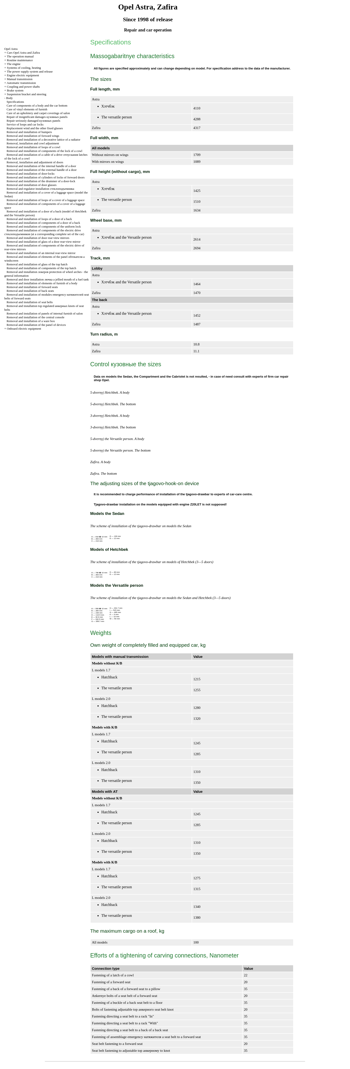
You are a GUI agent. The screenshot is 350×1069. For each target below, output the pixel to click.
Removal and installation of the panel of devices (36, 325)
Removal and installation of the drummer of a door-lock (41, 181)
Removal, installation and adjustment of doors (35, 162)
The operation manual (20, 56)
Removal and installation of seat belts (30, 302)
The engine (14, 64)
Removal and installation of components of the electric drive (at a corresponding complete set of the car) (44, 232)
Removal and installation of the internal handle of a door (41, 166)
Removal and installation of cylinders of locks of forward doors (45, 177)
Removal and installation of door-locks (31, 173)
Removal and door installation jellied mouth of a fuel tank (48, 279)
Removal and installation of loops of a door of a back (39, 219)
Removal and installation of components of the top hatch (41, 268)
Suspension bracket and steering (26, 94)
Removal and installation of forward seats (32, 287)
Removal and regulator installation (40, 188)
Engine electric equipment (23, 75)
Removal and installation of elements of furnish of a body (42, 283)
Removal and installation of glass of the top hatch (37, 264)
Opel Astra (10, 49)
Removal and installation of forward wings (33, 136)
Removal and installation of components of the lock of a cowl (44, 151)
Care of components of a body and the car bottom (37, 105)
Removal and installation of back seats (30, 291)
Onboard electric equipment (24, 328)
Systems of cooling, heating (24, 67)
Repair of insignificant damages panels (37, 117)
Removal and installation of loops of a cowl (33, 147)
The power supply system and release (30, 71)
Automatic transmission (21, 83)
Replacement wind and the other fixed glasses (35, 128)
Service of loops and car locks (25, 124)
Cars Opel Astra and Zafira (23, 52)
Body (9, 98)
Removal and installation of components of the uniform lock (44, 226)
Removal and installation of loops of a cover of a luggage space (45, 200)
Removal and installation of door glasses (31, 185)
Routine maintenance (20, 60)
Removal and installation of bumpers (29, 132)
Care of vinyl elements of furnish (27, 109)
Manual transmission (20, 79)
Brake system (15, 90)
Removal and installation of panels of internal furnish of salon (45, 313)
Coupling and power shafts (23, 86)
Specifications (15, 101)
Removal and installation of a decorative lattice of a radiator (43, 139)
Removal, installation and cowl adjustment (33, 143)
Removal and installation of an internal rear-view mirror (41, 253)
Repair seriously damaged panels (33, 120)
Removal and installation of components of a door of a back (43, 222)
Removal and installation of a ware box (31, 321)
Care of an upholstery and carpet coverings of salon (38, 113)
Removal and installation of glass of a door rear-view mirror (43, 241)
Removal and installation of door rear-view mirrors (38, 238)
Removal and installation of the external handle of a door (41, 170)
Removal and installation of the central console (35, 317)
